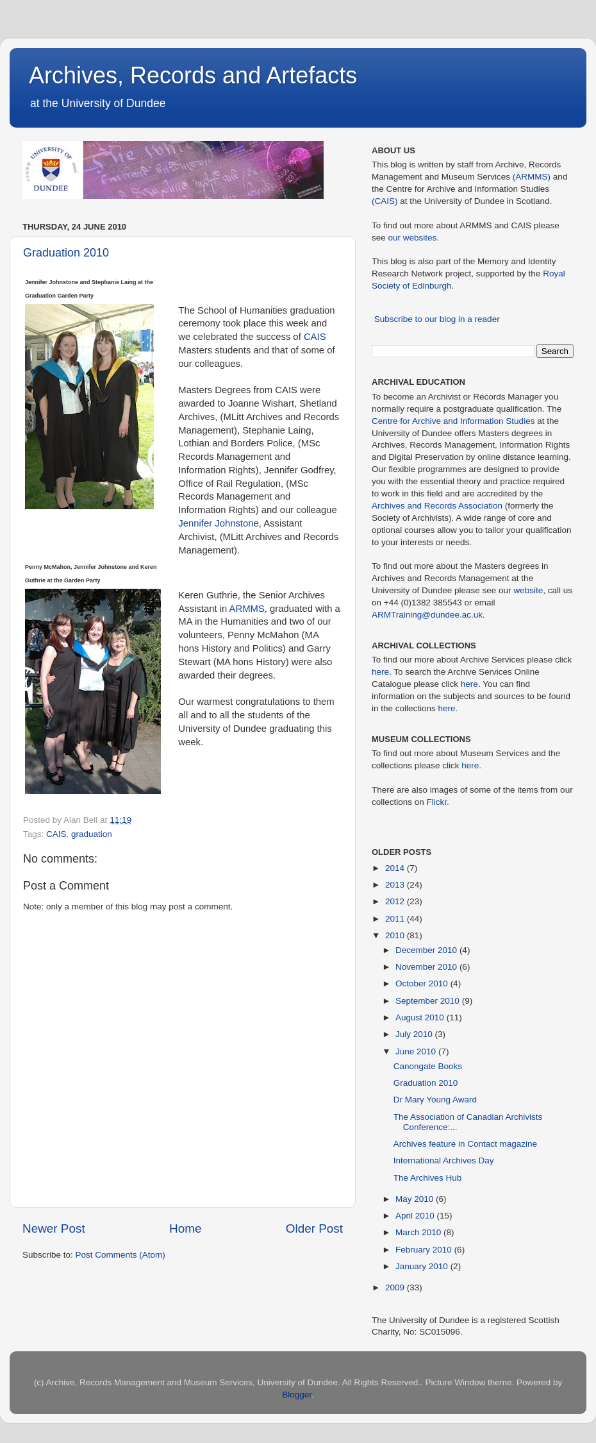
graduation (91, 834)
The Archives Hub (427, 1178)
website (528, 590)
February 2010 (424, 1249)
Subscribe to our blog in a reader (437, 319)
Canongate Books (427, 1066)
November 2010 (427, 967)
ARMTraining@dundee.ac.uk (427, 615)
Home (185, 1228)
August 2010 (421, 1017)
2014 (396, 868)
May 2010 (415, 1199)
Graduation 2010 (66, 252)
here (380, 672)
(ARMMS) (531, 176)
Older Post (314, 1228)
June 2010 (416, 1051)
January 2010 (423, 1266)
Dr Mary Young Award (435, 1099)
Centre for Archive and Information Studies (453, 421)
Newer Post (53, 1228)
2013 (396, 885)
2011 (396, 919)
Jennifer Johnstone (218, 523)
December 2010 (427, 950)
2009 (396, 1287)
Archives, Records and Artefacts (193, 75)
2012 (396, 901)
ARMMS (247, 608)
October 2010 (423, 983)
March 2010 (419, 1232)
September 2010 (428, 1001)
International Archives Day (443, 1160)
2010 (396, 935)
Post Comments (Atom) (120, 1255)
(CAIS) (385, 201)
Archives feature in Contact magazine (465, 1144)
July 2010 (415, 1034)
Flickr (437, 802)
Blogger (296, 1394)
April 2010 (416, 1215)
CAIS (315, 337)
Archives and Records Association (437, 506)
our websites (412, 237)
